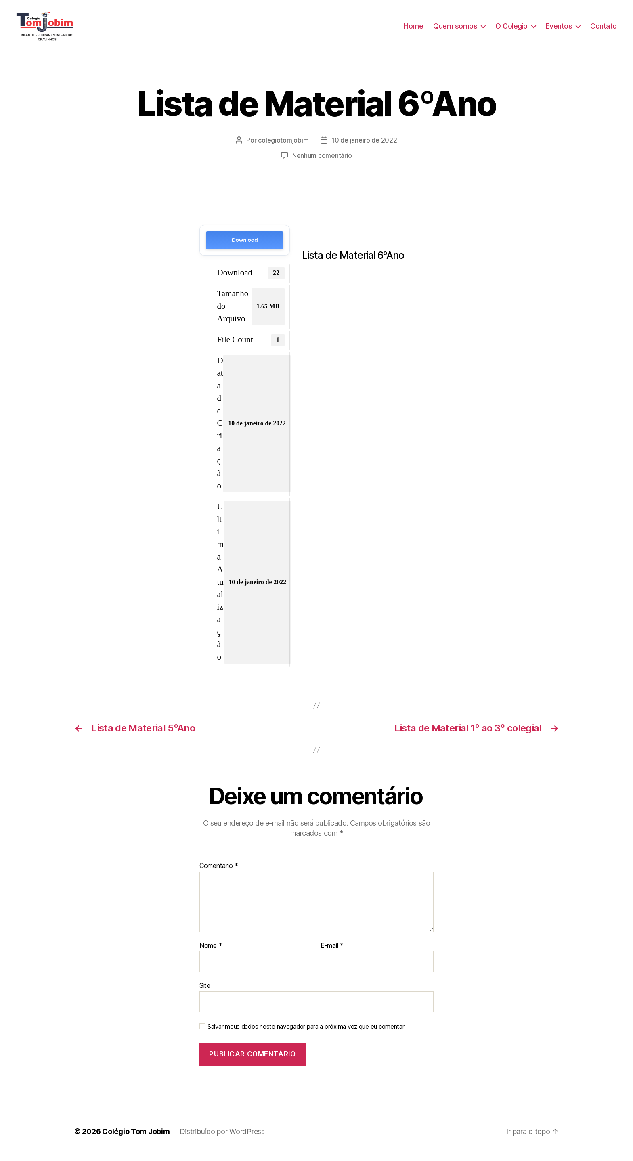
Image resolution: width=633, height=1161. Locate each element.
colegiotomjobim (283, 147)
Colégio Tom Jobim (136, 1138)
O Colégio (511, 29)
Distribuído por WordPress (222, 1138)
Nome (210, 952)
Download (245, 246)
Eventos (559, 29)
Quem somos (455, 29)
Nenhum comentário (322, 162)
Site (204, 992)
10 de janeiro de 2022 (364, 147)
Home (413, 29)
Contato (603, 29)
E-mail (332, 952)
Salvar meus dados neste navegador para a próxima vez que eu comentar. (306, 1033)
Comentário (218, 872)
